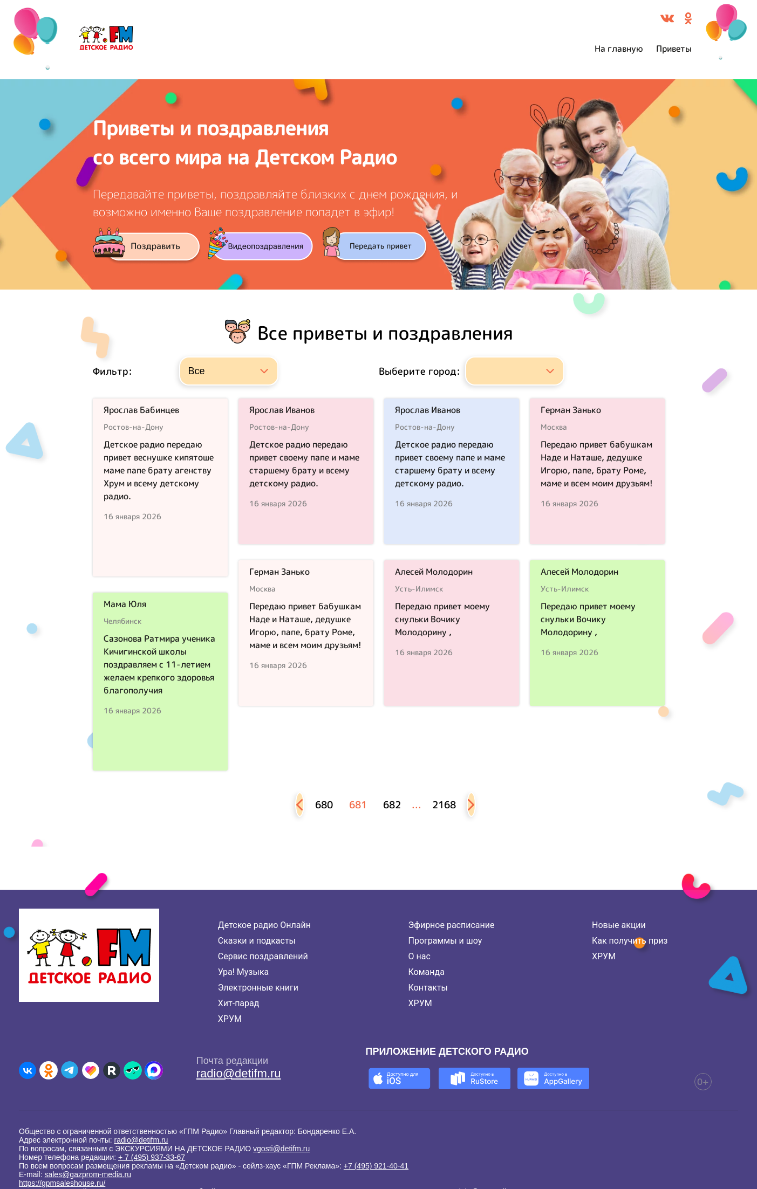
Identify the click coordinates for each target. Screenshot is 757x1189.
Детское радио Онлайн (264, 925)
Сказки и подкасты (257, 941)
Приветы (674, 48)
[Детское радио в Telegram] (69, 1070)
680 (324, 805)
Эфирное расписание (451, 925)
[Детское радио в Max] (153, 1070)
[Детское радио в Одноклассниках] (48, 1070)
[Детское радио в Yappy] (132, 1070)
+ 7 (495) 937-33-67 (151, 1157)
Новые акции (619, 925)
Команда (426, 972)
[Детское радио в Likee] (90, 1070)
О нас (419, 956)
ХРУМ (230, 1019)
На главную (619, 48)
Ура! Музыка (243, 972)
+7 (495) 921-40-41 (376, 1165)
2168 (444, 805)
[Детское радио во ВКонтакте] (27, 1070)
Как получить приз (630, 941)
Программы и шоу (445, 941)
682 (392, 805)
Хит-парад (239, 1003)
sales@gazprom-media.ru (87, 1174)
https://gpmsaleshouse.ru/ (62, 1183)
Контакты (428, 987)
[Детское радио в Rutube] (111, 1070)
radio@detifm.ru (238, 1073)
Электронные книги (258, 987)
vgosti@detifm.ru (281, 1148)
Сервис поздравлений (263, 956)
